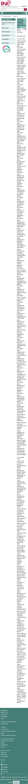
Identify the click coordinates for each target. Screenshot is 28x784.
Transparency (4, 729)
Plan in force (5, 28)
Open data (3, 752)
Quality (2, 733)
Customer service (5, 750)
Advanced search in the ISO (8, 23)
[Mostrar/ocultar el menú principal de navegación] (2, 13)
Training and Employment (7, 739)
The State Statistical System (8, 731)
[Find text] (12, 9)
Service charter (5, 756)
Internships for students (7, 741)
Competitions (4, 745)
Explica (3, 747)
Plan (20, 47)
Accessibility (4, 716)
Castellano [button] (24, 6)
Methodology (5, 43)
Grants (2, 743)
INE (1, 16)
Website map (4, 712)
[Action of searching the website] (25, 9)
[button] (24, 13)
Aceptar (16, 782)
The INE (3, 727)
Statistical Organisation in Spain (10, 16)
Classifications (6, 35)
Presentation (5, 39)
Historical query (6, 31)
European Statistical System (8, 735)
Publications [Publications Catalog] (4, 754)
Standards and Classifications (9, 721)
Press (2, 718)
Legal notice (4, 714)
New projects (4, 723)
